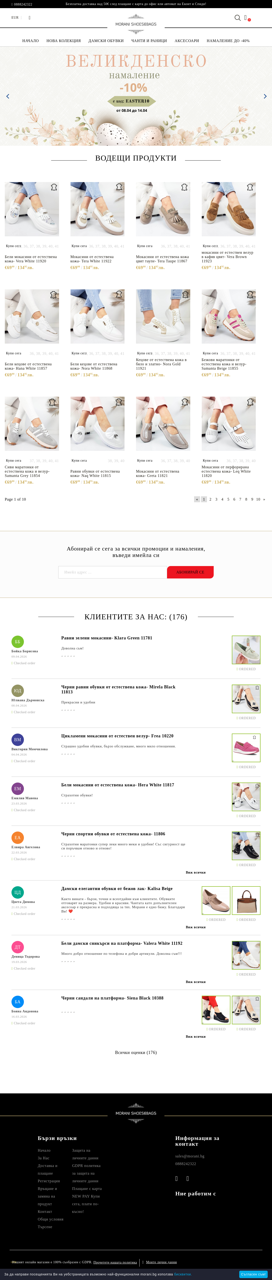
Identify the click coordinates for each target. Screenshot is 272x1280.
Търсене (45, 1227)
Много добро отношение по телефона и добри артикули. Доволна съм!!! (121, 954)
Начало (44, 1150)
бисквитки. (183, 1274)
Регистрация (49, 1181)
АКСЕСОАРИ (187, 41)
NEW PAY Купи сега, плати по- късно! (86, 1204)
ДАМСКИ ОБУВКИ (106, 41)
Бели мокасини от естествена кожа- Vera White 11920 (31, 259)
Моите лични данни (161, 1262)
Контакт (45, 1212)
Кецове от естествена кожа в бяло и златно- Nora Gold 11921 (161, 364)
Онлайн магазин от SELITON (229, 1262)
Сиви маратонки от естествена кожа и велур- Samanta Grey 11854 (27, 471)
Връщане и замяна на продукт (47, 1196)
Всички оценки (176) (136, 1052)
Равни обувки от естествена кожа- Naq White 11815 (95, 473)
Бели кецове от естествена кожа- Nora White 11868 (94, 366)
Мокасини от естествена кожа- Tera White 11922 (92, 259)
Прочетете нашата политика (115, 1262)
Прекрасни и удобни (78, 702)
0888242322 (23, 4)
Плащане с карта (87, 1189)
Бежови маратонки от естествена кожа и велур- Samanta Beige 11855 (224, 364)
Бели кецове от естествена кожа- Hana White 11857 (28, 366)
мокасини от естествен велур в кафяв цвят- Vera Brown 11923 (228, 256)
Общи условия (51, 1219)
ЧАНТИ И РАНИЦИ (149, 41)
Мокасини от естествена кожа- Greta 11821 (157, 473)
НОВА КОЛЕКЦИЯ (64, 41)
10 (258, 499)
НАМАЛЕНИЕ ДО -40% (228, 41)
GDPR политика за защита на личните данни (86, 1173)
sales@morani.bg (189, 1156)
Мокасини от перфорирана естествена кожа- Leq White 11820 (226, 471)
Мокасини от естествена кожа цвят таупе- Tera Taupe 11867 (162, 259)
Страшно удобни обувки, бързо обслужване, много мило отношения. (118, 746)
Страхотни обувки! (77, 795)
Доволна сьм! (72, 648)
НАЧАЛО (30, 41)
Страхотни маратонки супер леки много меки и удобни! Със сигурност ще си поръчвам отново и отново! (123, 846)
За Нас (43, 1158)
